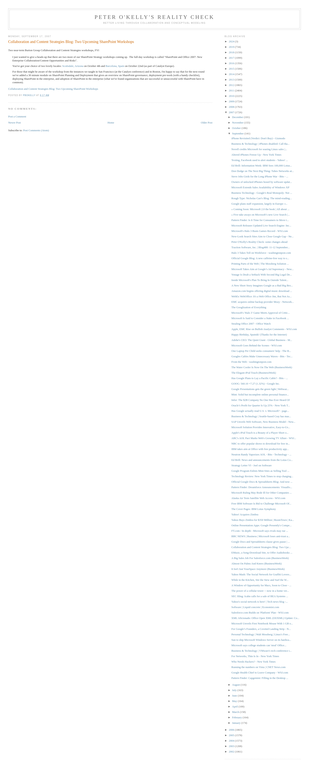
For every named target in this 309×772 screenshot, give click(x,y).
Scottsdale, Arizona (72, 66)
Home (110, 122)
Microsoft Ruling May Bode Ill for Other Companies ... (261, 492)
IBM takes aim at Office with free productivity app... (260, 449)
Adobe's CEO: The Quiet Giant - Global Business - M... (261, 340)
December (238, 117)
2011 (232, 90)
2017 (232, 57)
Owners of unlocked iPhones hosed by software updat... (261, 181)
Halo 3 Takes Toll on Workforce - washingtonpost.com (261, 252)
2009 (232, 101)
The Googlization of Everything (248, 307)
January (236, 722)
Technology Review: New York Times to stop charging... (262, 476)
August (236, 684)
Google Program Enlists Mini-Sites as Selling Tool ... (260, 470)
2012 (232, 85)
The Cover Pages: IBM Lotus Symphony (253, 509)
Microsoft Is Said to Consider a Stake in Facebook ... (260, 318)
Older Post (206, 122)
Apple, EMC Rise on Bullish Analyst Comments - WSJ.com (264, 329)
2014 (232, 74)
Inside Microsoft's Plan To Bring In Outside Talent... (259, 280)
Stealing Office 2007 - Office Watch (251, 323)
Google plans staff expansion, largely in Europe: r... (259, 203)
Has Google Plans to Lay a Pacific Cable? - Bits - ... (259, 378)
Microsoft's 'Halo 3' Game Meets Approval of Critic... (260, 312)
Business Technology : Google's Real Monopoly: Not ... (261, 192)
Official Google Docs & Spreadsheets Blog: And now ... (261, 481)
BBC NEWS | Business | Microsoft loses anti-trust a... (260, 536)
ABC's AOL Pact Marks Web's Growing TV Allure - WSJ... (263, 438)
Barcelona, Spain (115, 66)
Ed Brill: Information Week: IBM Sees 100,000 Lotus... (261, 165)
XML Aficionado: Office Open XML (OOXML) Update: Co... (265, 618)
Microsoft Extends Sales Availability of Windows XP (260, 187)
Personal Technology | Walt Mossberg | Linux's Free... (260, 634)
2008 (232, 106)
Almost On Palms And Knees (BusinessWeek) (256, 563)
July (234, 690)
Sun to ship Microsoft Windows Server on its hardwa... (261, 639)
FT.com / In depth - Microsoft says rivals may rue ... (259, 530)
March (236, 712)
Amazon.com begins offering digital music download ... (261, 290)
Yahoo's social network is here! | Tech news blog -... (259, 601)
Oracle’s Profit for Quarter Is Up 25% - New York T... (260, 405)
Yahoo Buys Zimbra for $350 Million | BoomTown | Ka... (262, 519)
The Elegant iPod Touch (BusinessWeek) (253, 372)
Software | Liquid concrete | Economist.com (255, 607)
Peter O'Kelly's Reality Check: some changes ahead (259, 241)
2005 (232, 735)
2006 (232, 729)
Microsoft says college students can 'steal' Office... (258, 645)
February (237, 717)
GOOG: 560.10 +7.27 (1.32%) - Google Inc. (255, 383)
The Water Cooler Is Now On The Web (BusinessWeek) (261, 367)
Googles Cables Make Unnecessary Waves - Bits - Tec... (262, 356)
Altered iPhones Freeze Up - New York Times (256, 154)
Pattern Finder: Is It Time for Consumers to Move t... (260, 220)
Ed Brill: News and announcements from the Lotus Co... (262, 459)
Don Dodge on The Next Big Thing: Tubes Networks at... (262, 171)
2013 (232, 79)
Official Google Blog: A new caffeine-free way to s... (260, 258)
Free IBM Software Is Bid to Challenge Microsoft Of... (261, 503)
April (235, 706)
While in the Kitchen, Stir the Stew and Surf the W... (260, 579)
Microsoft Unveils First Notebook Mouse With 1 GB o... (262, 623)
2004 (232, 740)
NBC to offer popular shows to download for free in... (260, 443)
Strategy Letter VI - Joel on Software (251, 465)
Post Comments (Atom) (36, 130)
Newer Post (14, 122)
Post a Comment (17, 116)
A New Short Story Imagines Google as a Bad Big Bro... (262, 285)
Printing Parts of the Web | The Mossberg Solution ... (260, 263)
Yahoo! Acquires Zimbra (244, 514)
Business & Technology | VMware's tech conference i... (261, 650)
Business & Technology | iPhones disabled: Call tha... (260, 143)
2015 (232, 68)
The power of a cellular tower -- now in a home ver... (260, 590)
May (235, 701)
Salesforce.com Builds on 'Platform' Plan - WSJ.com (260, 612)
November (238, 122)
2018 (232, 52)
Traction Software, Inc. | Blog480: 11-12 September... (260, 247)
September (238, 133)
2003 (232, 746)
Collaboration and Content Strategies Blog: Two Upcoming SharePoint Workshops (53, 88)
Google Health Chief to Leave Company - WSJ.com (259, 672)
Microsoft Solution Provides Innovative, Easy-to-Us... (260, 427)
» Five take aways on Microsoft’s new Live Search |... (260, 214)
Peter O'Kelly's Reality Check (154, 17)
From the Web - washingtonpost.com (251, 361)
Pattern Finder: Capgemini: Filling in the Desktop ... (259, 678)
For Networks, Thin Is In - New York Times (255, 656)
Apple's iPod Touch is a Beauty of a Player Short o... (260, 432)
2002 (232, 751)
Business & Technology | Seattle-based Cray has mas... (261, 416)
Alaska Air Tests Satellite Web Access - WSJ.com (258, 498)
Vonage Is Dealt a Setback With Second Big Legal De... (261, 274)
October (236, 128)
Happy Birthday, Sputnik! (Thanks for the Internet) (259, 334)
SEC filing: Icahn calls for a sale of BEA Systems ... (259, 596)
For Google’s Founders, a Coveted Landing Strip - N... (261, 628)
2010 (232, 95)
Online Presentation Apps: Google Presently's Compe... (261, 525)
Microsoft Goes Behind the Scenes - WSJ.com (256, 345)
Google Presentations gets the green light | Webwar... (260, 389)
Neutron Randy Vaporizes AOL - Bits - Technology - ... (261, 454)
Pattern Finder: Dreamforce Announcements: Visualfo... (261, 487)
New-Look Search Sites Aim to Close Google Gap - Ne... (262, 236)
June (235, 695)
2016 (232, 63)
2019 (232, 46)
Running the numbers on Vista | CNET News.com (258, 667)
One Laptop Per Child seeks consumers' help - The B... (261, 350)
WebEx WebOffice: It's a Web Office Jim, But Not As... (261, 296)
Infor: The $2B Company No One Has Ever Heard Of (260, 400)
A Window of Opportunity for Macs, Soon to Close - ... (261, 585)
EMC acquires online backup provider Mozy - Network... (262, 301)
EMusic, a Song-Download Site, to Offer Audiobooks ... (261, 552)
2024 (232, 41)
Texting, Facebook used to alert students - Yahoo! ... (259, 160)
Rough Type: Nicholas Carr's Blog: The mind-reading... (261, 198)
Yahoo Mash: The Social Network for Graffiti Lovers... (261, 574)
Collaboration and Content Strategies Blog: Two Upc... (261, 547)
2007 (232, 112)
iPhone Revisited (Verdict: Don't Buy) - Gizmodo (258, 138)
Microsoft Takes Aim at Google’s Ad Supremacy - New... (262, 269)
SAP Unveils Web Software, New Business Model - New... (263, 421)
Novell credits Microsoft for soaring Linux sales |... (259, 149)
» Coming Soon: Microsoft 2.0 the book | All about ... (260, 209)
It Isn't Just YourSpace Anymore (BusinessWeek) (258, 569)
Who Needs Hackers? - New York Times (253, 661)
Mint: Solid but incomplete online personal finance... (260, 394)
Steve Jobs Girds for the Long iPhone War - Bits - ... (259, 176)
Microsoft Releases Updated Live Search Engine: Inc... (261, 225)
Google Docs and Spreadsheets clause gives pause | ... (260, 541)
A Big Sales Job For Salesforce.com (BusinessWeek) (260, 558)
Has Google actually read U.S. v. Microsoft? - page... (260, 410)
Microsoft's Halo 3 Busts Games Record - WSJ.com (259, 231)
